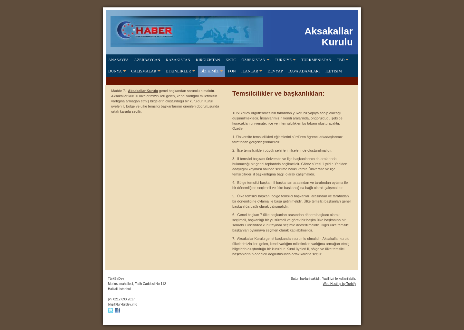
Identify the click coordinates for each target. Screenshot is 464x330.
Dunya (115, 71)
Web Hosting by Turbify (339, 284)
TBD (340, 60)
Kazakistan (178, 60)
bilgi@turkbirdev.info (122, 304)
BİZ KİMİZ (209, 71)
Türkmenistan (316, 60)
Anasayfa (118, 60)
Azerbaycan (147, 60)
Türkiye (283, 60)
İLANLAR (249, 71)
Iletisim (333, 71)
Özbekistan (253, 60)
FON (232, 71)
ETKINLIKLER (178, 71)
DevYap (275, 71)
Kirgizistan (208, 60)
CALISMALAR (143, 71)
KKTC (231, 60)
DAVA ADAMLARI (304, 71)
